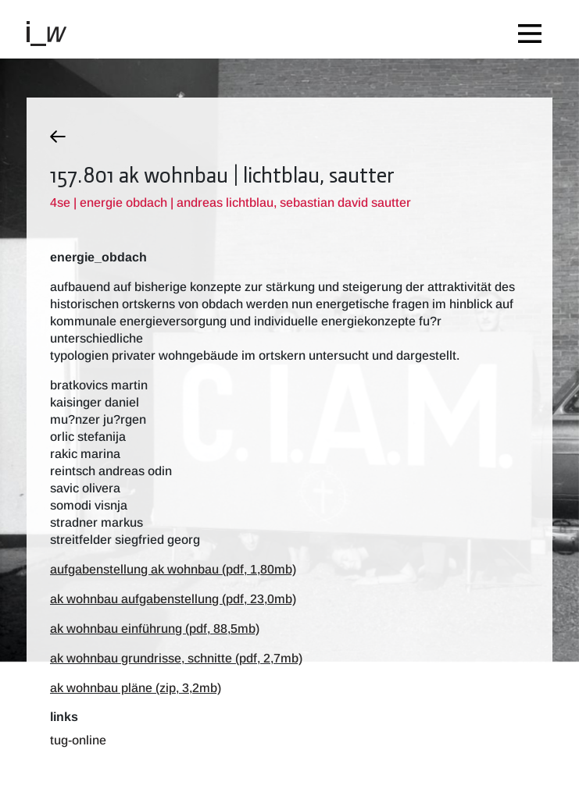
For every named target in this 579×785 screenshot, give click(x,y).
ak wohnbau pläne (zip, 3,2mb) (135, 687)
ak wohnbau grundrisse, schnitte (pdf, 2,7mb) (176, 658)
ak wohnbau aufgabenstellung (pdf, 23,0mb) (173, 599)
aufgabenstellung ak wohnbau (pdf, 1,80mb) (173, 569)
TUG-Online (78, 740)
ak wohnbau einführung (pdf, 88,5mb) (154, 628)
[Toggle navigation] (533, 29)
